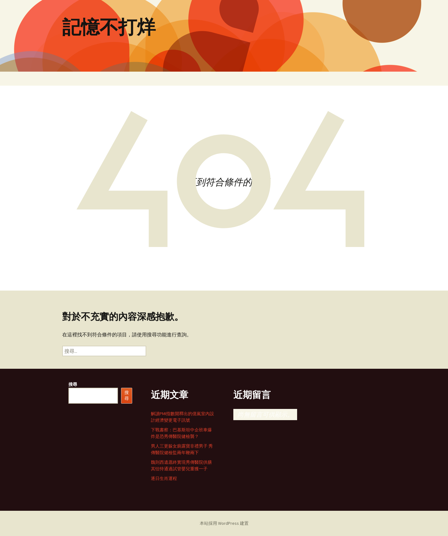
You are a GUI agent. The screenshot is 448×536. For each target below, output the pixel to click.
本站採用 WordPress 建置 (224, 523)
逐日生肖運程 (164, 478)
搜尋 (72, 384)
